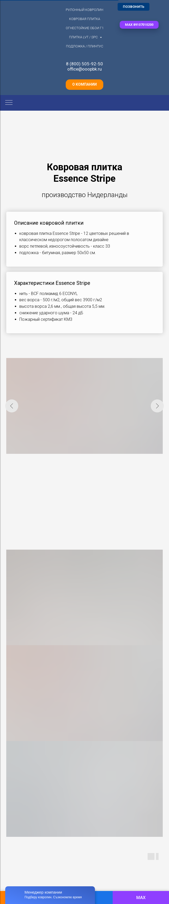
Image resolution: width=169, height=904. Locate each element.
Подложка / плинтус (84, 46)
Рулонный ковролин (84, 10)
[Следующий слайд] (157, 405)
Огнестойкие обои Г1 (85, 28)
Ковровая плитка (84, 19)
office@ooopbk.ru (84, 69)
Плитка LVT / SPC (84, 37)
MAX (141, 897)
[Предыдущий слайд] (11, 405)
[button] (139, 25)
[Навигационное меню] (9, 102)
